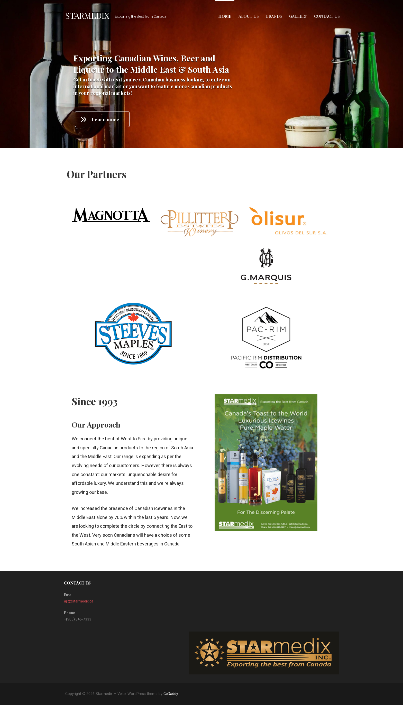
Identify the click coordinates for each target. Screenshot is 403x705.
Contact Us (327, 16)
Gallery (298, 16)
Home (224, 16)
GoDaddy (170, 694)
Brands (274, 16)
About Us (249, 16)
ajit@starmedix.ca (78, 601)
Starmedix (87, 15)
